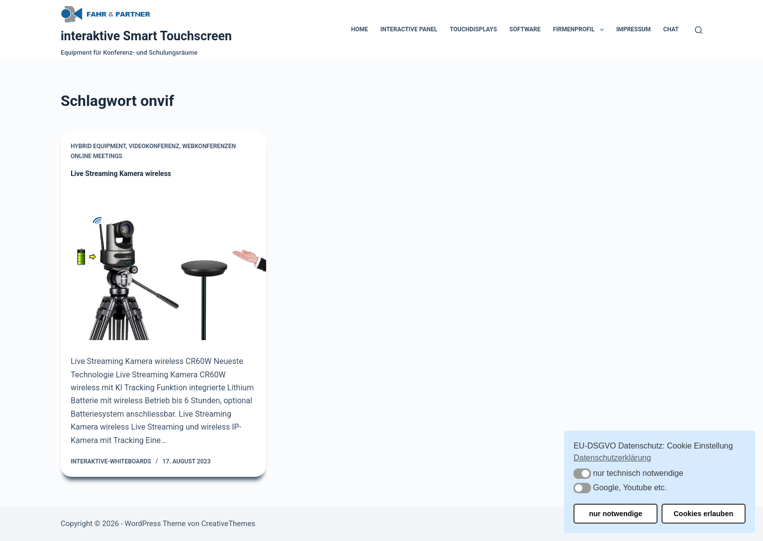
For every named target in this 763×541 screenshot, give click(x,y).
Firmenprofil (580, 30)
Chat (670, 29)
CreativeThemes (228, 523)
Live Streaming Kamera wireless (121, 174)
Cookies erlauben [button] (703, 514)
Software (525, 29)
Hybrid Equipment (98, 146)
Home (359, 29)
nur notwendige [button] (615, 514)
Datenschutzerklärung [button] (612, 457)
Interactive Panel (409, 29)
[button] (582, 473)
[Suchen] (698, 30)
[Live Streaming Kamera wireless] (163, 263)
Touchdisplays (473, 29)
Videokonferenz (154, 146)
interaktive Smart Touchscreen (146, 36)
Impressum (633, 29)
